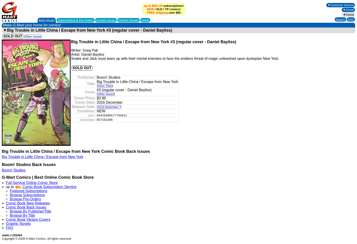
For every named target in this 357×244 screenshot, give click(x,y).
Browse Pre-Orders (25, 199)
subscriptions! (164, 6)
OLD (159, 9)
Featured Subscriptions (28, 191)
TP (166, 9)
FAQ (351, 19)
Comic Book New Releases (28, 203)
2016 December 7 (109, 107)
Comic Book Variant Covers (28, 219)
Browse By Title (22, 215)
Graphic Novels (128, 20)
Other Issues (33, 36)
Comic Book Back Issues (26, 207)
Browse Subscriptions (27, 195)
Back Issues (47, 20)
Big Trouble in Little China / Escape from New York (42, 157)
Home (145, 20)
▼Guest (348, 14)
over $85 (164, 12)
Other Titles (104, 86)
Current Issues (106, 20)
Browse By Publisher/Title (30, 211)
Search (340, 19)
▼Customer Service (340, 5)
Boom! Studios (14, 170)
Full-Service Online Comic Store (32, 183)
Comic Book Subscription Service (49, 187)
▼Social (348, 10)
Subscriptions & (76, 20)
